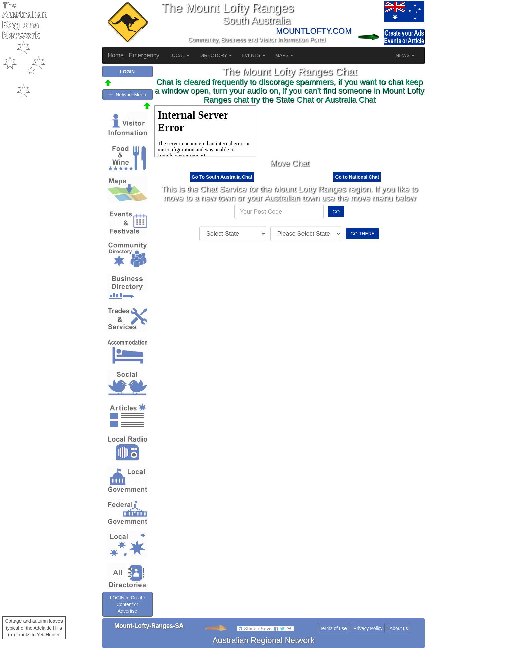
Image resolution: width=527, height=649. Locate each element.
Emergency (144, 55)
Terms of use (333, 628)
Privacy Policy (368, 628)
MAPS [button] (284, 55)
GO (336, 211)
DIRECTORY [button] (215, 55)
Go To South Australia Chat (222, 177)
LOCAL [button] (179, 55)
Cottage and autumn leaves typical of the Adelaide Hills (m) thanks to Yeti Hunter (34, 627)
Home (116, 55)
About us (399, 628)
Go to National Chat (357, 177)
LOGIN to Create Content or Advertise (127, 604)
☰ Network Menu (127, 94)
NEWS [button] (405, 55)
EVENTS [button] (253, 55)
